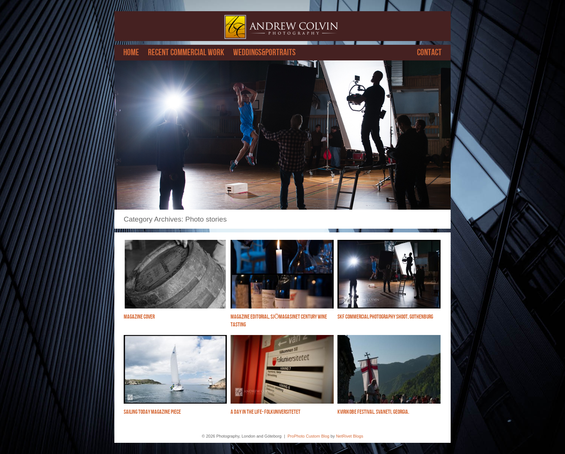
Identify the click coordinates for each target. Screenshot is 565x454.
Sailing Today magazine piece (152, 412)
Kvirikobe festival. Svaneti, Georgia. (373, 412)
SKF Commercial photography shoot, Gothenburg (385, 316)
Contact (429, 52)
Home (131, 52)
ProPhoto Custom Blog (309, 436)
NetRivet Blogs (349, 436)
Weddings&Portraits (264, 52)
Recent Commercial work (186, 52)
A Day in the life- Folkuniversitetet (265, 412)
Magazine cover (139, 316)
